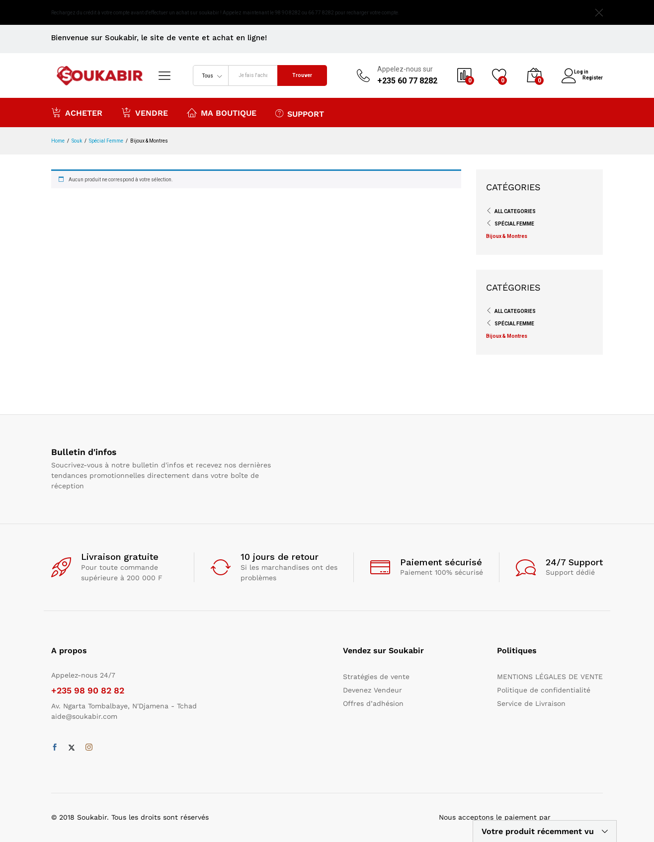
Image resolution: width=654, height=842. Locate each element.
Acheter (76, 112)
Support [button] (299, 113)
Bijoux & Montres (506, 236)
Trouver (302, 75)
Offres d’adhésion (373, 703)
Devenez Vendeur (372, 690)
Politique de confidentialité (543, 690)
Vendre (144, 112)
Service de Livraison (531, 703)
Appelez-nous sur (405, 69)
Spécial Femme (514, 224)
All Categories (515, 211)
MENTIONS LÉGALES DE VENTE (550, 677)
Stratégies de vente (376, 677)
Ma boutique (221, 112)
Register (592, 76)
